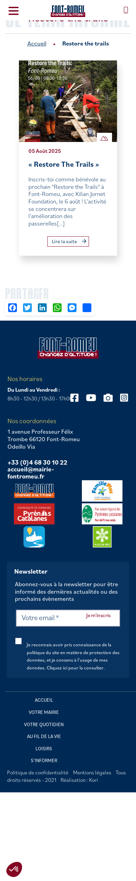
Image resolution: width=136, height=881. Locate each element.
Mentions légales (92, 772)
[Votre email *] (68, 618)
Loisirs (44, 748)
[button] (14, 869)
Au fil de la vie (44, 736)
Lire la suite (69, 241)
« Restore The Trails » (63, 164)
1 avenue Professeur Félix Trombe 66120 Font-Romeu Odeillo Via (43, 439)
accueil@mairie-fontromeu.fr (30, 473)
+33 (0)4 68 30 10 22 (37, 462)
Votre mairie (44, 712)
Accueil (36, 43)
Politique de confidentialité (37, 772)
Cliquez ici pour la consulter (75, 668)
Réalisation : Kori (79, 779)
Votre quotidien (44, 724)
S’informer (44, 760)
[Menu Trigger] (13, 10)
